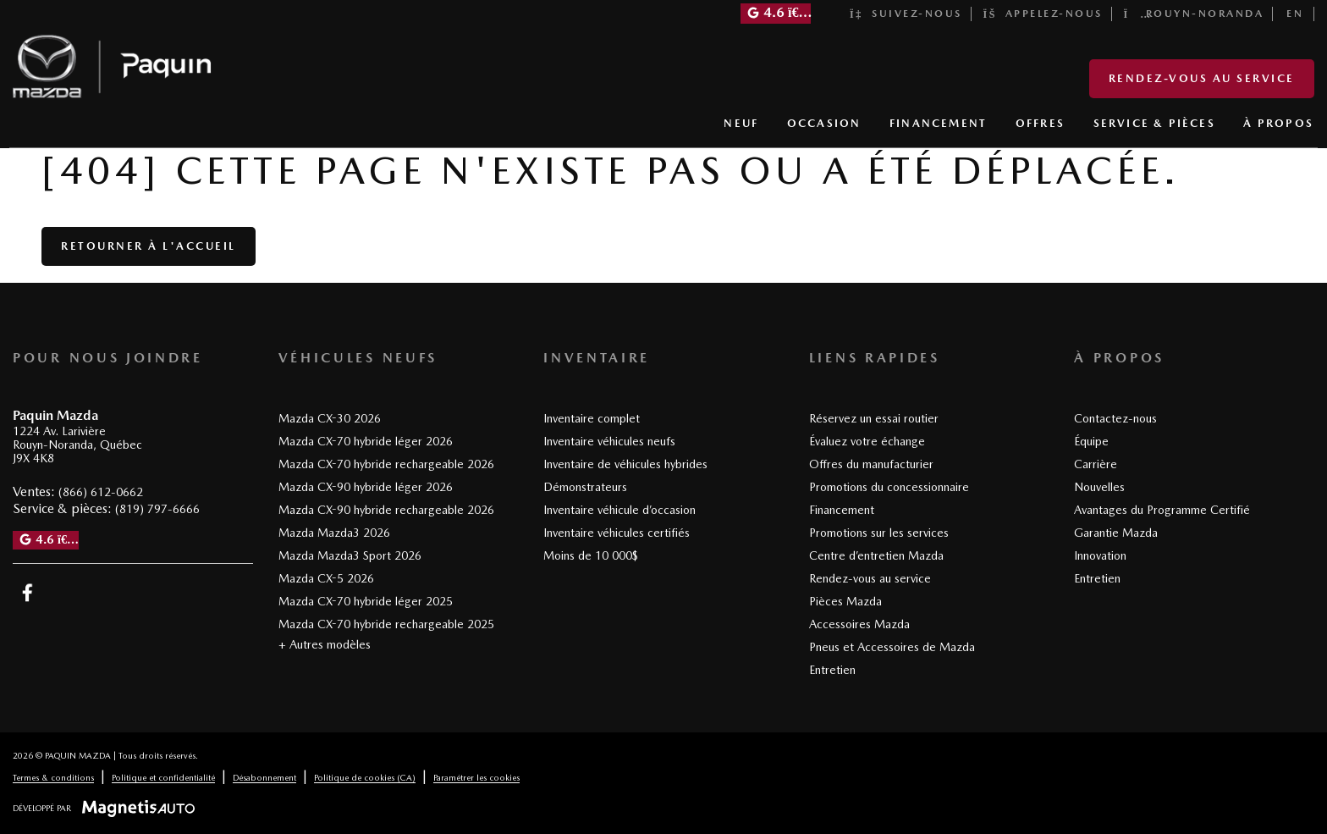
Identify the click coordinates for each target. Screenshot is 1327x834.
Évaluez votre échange (867, 441)
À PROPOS (1278, 123)
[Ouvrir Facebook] (27, 593)
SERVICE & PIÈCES (1154, 123)
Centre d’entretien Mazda (876, 555)
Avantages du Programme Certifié (1162, 509)
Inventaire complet (591, 418)
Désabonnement (264, 777)
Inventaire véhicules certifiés (616, 532)
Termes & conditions (53, 777)
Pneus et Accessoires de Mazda (892, 647)
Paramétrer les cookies (476, 777)
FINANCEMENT (938, 123)
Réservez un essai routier (874, 418)
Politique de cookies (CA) (365, 777)
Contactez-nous (1115, 418)
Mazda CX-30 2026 (329, 418)
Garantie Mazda (1116, 532)
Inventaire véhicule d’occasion (619, 509)
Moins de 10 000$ (590, 555)
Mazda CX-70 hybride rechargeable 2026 (386, 464)
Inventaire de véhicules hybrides (625, 464)
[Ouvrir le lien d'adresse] (77, 445)
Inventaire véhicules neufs (609, 441)
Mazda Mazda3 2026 (334, 532)
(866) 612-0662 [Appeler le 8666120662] (100, 492)
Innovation (1100, 555)
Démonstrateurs (585, 487)
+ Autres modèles (324, 644)
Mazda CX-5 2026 (326, 578)
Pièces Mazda (845, 601)
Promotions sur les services (879, 532)
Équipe (1091, 441)
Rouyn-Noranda (1194, 13)
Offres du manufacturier (871, 464)
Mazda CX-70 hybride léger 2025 (365, 601)
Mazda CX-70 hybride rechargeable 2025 (386, 624)
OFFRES (1040, 123)
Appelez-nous (1043, 13)
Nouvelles (1099, 487)
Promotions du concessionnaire (889, 487)
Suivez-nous (906, 13)
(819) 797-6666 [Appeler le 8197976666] (157, 509)
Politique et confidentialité (163, 777)
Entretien (832, 670)
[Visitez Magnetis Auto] (142, 808)
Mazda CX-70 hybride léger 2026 (365, 441)
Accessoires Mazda (859, 624)
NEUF (741, 123)
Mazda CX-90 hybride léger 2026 (365, 487)
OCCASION (824, 123)
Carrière (1095, 464)
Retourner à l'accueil (148, 246)
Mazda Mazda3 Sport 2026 (349, 555)
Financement (841, 509)
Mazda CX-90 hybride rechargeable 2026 (386, 509)
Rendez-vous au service (1202, 78)
